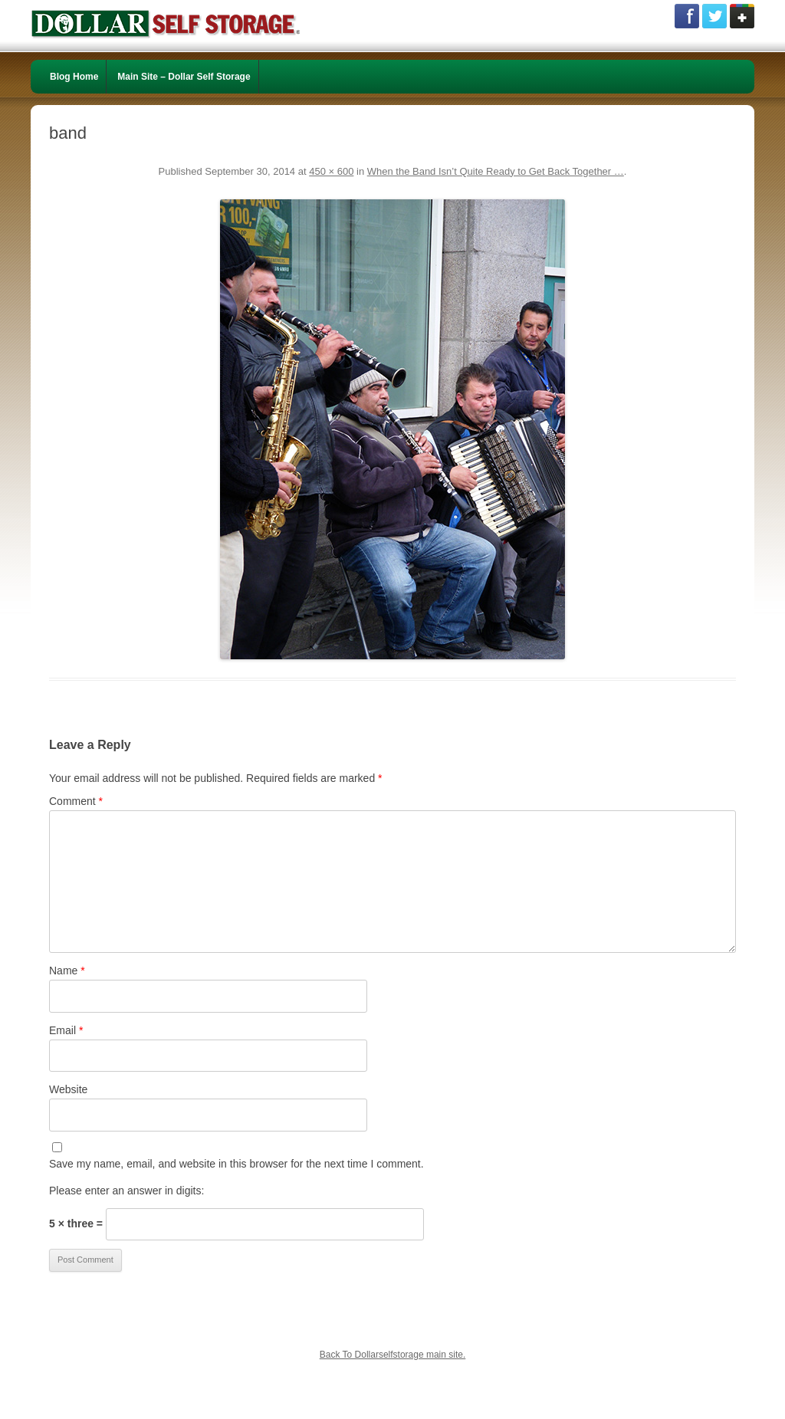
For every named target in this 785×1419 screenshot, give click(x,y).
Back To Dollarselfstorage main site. (393, 1354)
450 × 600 (331, 171)
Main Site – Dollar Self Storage (183, 76)
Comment (76, 801)
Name (67, 970)
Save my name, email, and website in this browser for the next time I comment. (236, 1164)
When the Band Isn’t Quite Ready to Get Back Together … (495, 171)
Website (68, 1089)
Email (66, 1030)
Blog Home (74, 76)
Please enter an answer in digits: (126, 1190)
